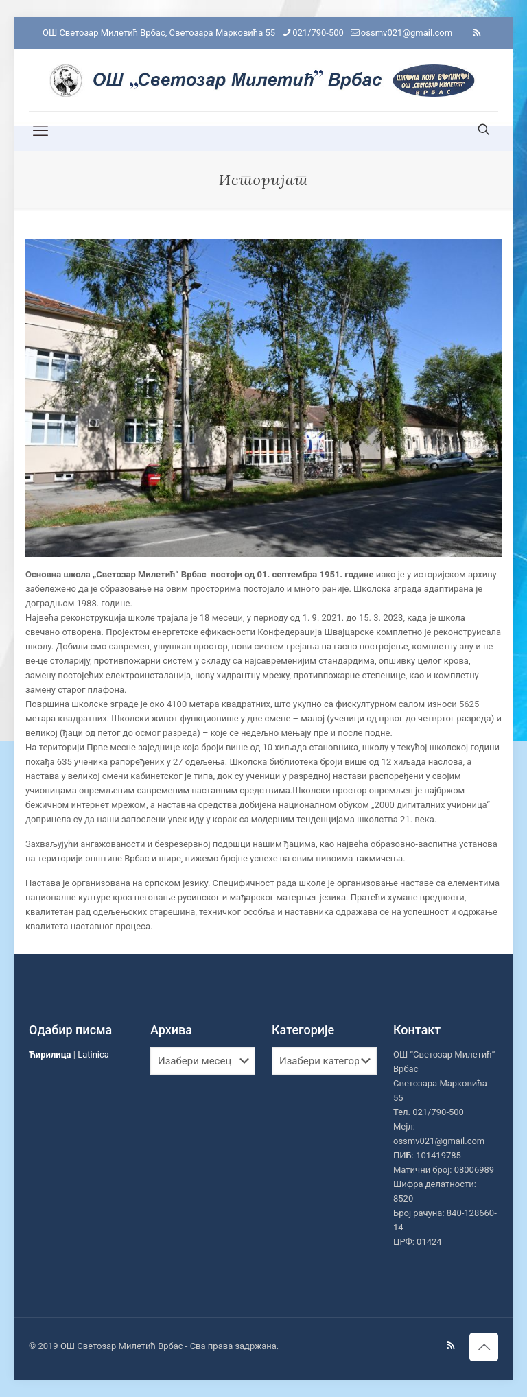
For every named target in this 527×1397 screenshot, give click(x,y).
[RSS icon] (476, 33)
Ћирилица (50, 1054)
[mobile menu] (40, 131)
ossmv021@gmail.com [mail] (406, 32)
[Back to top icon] (483, 1347)
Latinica (93, 1054)
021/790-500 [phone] (318, 32)
